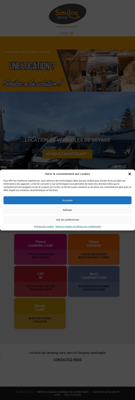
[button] (129, 174)
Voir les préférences (67, 219)
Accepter (67, 200)
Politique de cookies (44, 226)
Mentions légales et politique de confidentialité (78, 226)
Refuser (67, 209)
